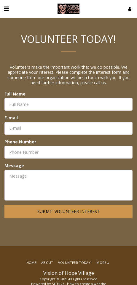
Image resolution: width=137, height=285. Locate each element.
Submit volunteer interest (68, 211)
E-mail (11, 117)
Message (14, 165)
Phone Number (20, 142)
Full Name (15, 94)
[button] (6, 8)
